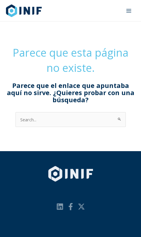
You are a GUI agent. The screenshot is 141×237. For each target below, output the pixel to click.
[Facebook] (70, 206)
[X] (81, 206)
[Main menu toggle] (129, 10)
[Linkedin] (59, 206)
